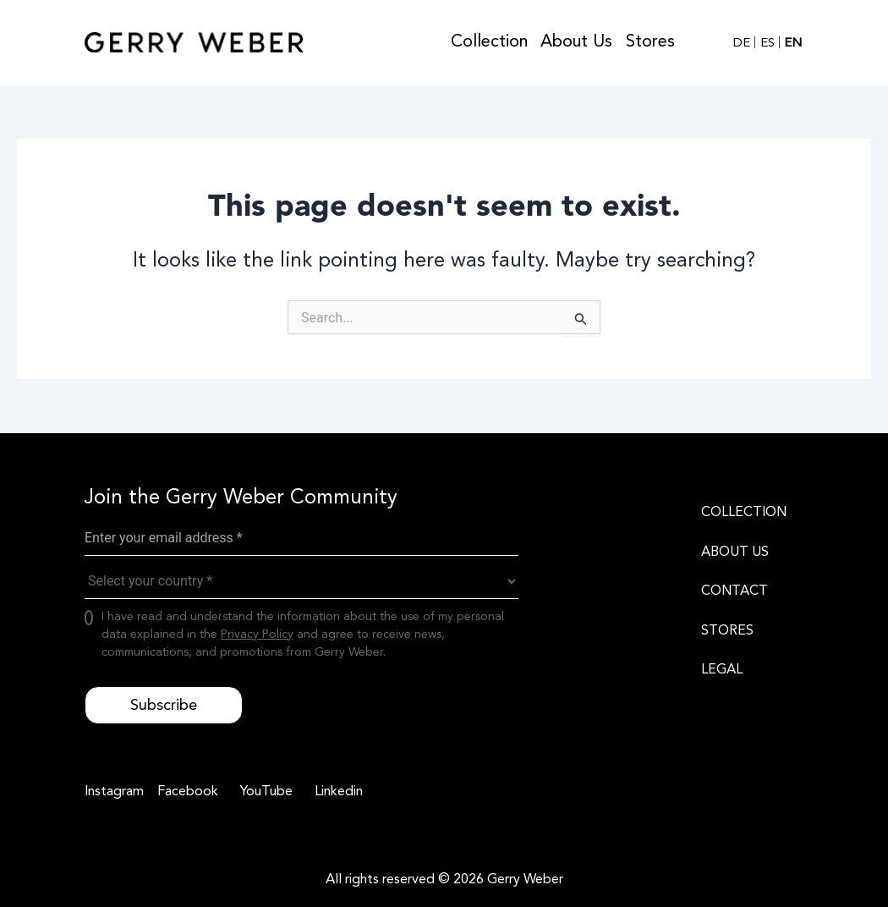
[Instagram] (114, 791)
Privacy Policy (257, 634)
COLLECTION (744, 512)
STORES (727, 630)
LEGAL (722, 669)
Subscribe (163, 705)
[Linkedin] (336, 791)
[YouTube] (264, 791)
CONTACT (734, 590)
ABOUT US (735, 551)
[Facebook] (185, 791)
